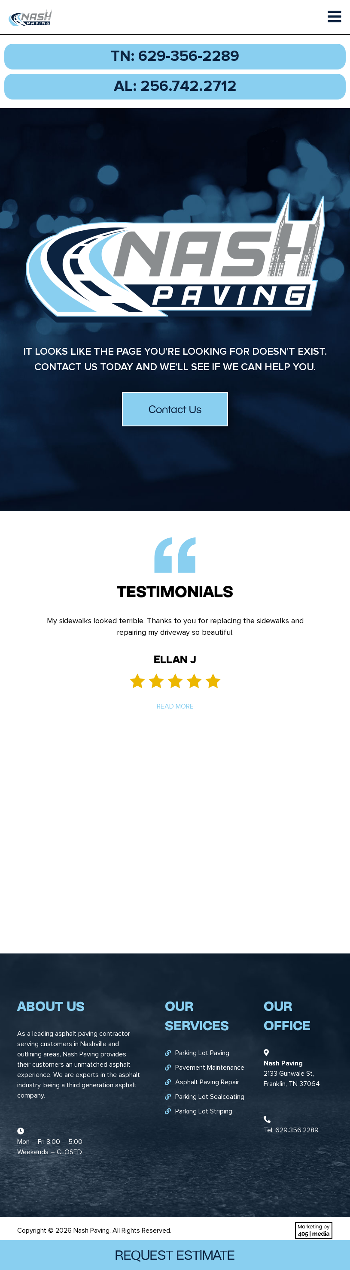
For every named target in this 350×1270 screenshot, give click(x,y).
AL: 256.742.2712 (175, 86)
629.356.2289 (297, 1130)
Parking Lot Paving (202, 1053)
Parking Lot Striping (203, 1111)
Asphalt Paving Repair (207, 1082)
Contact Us (175, 409)
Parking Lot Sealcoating (209, 1096)
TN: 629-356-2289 (175, 56)
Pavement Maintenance (209, 1067)
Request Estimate (175, 1254)
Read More (175, 706)
